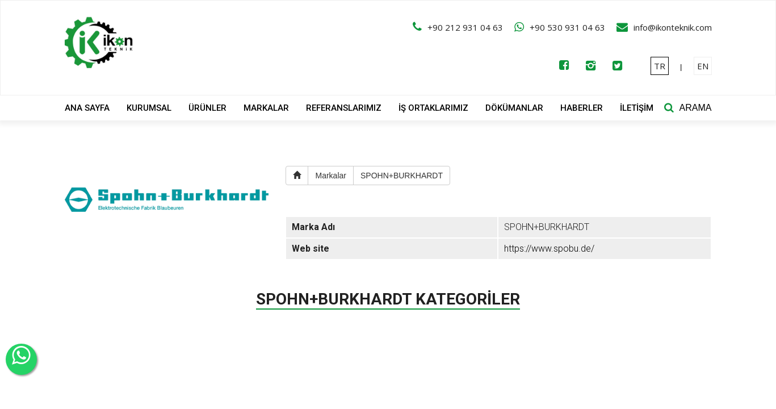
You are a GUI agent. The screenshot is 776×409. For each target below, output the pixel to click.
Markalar (330, 175)
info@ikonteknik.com (673, 27)
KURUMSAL (149, 108)
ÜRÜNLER (207, 108)
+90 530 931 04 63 (567, 27)
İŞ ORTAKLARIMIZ (433, 108)
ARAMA (695, 107)
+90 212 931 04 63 (465, 27)
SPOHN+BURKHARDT (401, 175)
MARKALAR (266, 108)
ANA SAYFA (87, 108)
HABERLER (581, 108)
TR (659, 66)
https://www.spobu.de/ (549, 248)
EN (702, 66)
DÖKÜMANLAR (514, 108)
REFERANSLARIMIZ (343, 108)
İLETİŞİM (636, 108)
